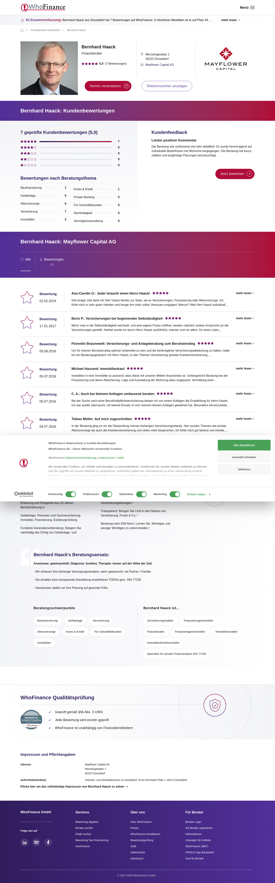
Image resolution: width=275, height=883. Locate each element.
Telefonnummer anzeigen (167, 86)
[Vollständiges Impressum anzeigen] (74, 786)
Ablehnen (244, 850)
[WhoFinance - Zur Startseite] (43, 7)
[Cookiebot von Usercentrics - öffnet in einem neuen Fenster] (24, 876)
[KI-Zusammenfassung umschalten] (230, 20)
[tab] (25, 263)
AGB (120, 839)
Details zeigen (196, 875)
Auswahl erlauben (244, 838)
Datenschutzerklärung (81, 839)
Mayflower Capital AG (159, 64)
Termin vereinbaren (109, 86)
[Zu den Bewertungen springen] (108, 63)
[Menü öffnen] (247, 7)
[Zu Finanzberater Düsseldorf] (45, 30)
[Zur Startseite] (21, 30)
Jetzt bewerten (236, 174)
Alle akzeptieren (244, 826)
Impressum (107, 839)
